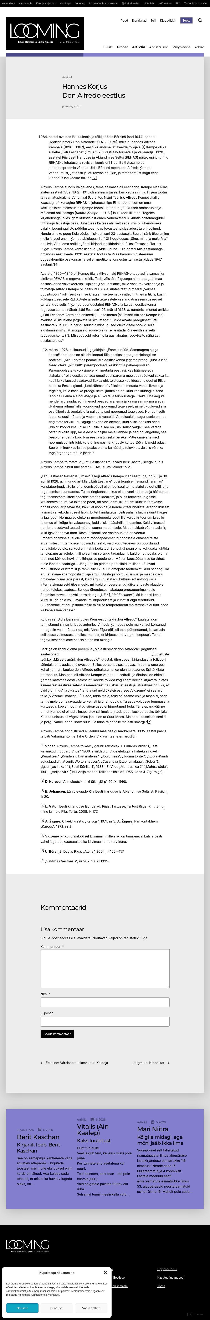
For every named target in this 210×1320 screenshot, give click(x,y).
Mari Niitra (152, 1129)
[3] (107, 238)
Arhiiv (199, 47)
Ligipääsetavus (167, 1269)
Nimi (45, 994)
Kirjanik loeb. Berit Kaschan (38, 1148)
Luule (108, 47)
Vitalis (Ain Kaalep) (93, 1129)
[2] (94, 178)
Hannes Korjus (84, 87)
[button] (105, 1273)
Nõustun (22, 1308)
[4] (56, 264)
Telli (153, 20)
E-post (47, 1013)
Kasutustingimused (170, 1277)
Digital (195, 1314)
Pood (124, 20)
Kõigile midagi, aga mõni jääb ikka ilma (160, 1140)
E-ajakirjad (139, 20)
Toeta (186, 20)
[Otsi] (200, 20)
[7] (149, 722)
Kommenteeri (52, 946)
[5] (112, 630)
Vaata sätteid (91, 1308)
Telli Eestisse (116, 1277)
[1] (143, 147)
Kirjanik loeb (25, 1130)
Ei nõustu (56, 1308)
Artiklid (138, 47)
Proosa (122, 47)
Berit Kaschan (38, 1137)
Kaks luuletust (94, 1141)
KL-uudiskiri (168, 20)
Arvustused (158, 47)
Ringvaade (181, 47)
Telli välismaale (117, 1286)
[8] (133, 736)
